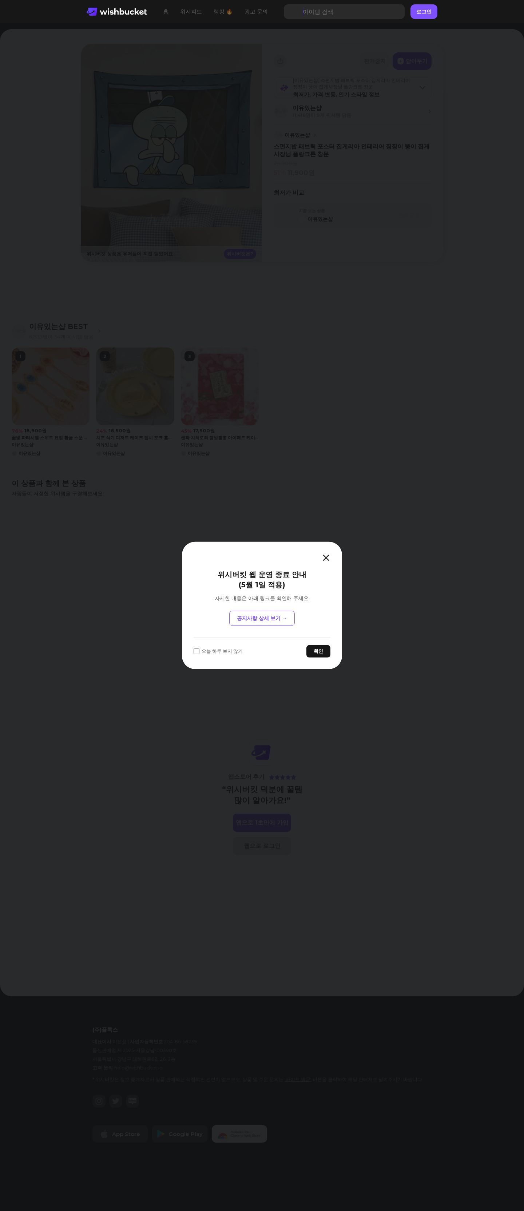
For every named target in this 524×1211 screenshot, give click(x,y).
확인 (318, 651)
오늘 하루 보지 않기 (218, 651)
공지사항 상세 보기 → (262, 618)
